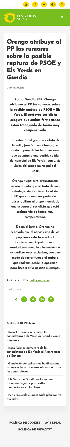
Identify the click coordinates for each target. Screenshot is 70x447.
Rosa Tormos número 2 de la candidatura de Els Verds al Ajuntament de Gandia (33, 352)
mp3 (18, 289)
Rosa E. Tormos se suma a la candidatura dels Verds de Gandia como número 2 (33, 336)
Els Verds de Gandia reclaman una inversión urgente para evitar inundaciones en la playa (30, 383)
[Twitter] (44, 4)
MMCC (9, 87)
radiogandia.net (40, 280)
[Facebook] (35, 4)
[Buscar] (62, 4)
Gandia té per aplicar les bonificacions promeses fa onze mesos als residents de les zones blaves (34, 367)
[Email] (26, 4)
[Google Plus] (53, 4)
